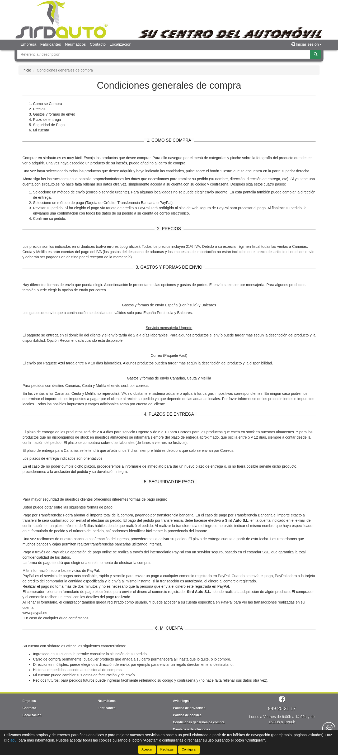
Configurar (189, 749)
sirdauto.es (56, 646)
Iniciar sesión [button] (306, 44)
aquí (13, 740)
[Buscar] (315, 54)
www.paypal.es (34, 613)
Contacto (98, 44)
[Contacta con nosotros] (328, 728)
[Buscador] (164, 54)
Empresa (28, 44)
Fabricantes (50, 44)
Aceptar (147, 749)
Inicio (26, 70)
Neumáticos (75, 44)
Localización (121, 44)
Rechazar (167, 749)
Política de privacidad (189, 708)
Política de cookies (187, 715)
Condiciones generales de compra (198, 722)
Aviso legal (181, 701)
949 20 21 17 (282, 708)
